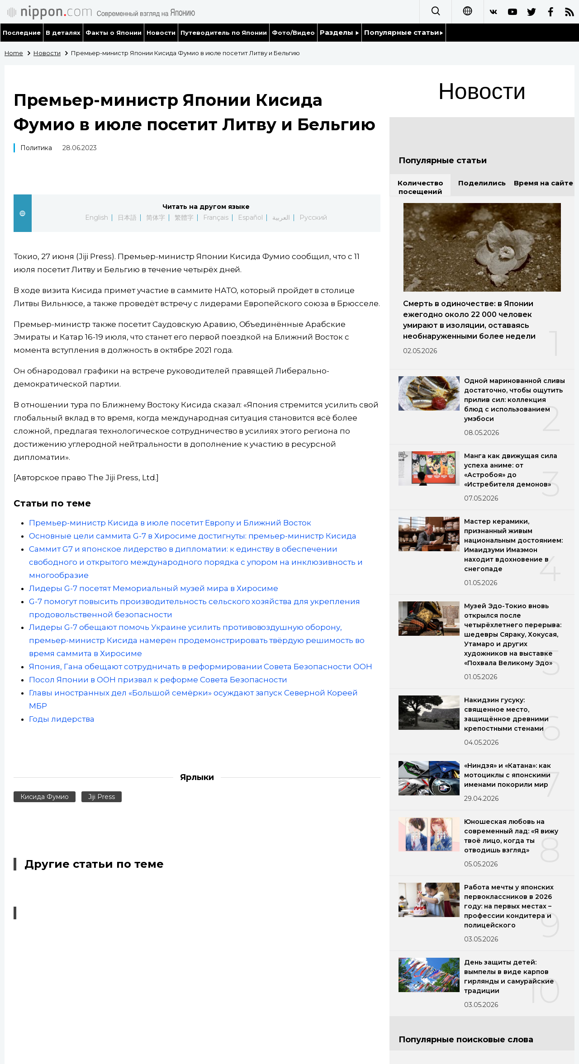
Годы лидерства (62, 719)
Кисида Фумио (44, 797)
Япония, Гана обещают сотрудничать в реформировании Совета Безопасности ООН (200, 666)
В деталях (63, 32)
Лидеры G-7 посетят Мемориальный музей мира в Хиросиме (153, 588)
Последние (22, 32)
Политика (36, 148)
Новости (161, 32)
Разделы (339, 32)
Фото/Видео (293, 32)
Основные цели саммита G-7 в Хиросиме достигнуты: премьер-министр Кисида (192, 535)
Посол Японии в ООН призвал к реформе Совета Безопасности (158, 679)
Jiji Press (101, 797)
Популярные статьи (403, 32)
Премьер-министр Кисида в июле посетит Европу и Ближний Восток (170, 522)
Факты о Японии (113, 32)
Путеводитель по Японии (223, 32)
